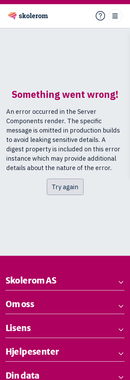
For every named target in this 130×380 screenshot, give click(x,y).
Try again (65, 187)
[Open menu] (115, 16)
